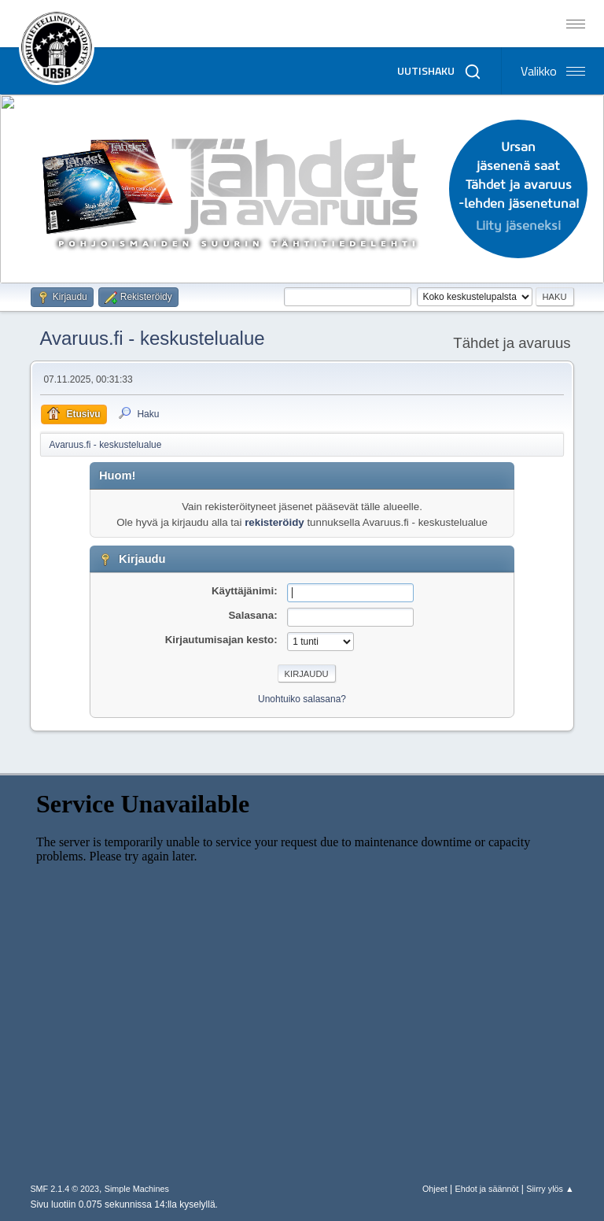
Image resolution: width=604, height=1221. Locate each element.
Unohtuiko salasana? (302, 699)
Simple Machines (137, 1188)
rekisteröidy (274, 522)
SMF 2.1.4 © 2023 (64, 1188)
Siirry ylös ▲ (549, 1188)
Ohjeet (434, 1188)
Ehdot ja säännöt (486, 1188)
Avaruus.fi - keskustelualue (151, 338)
